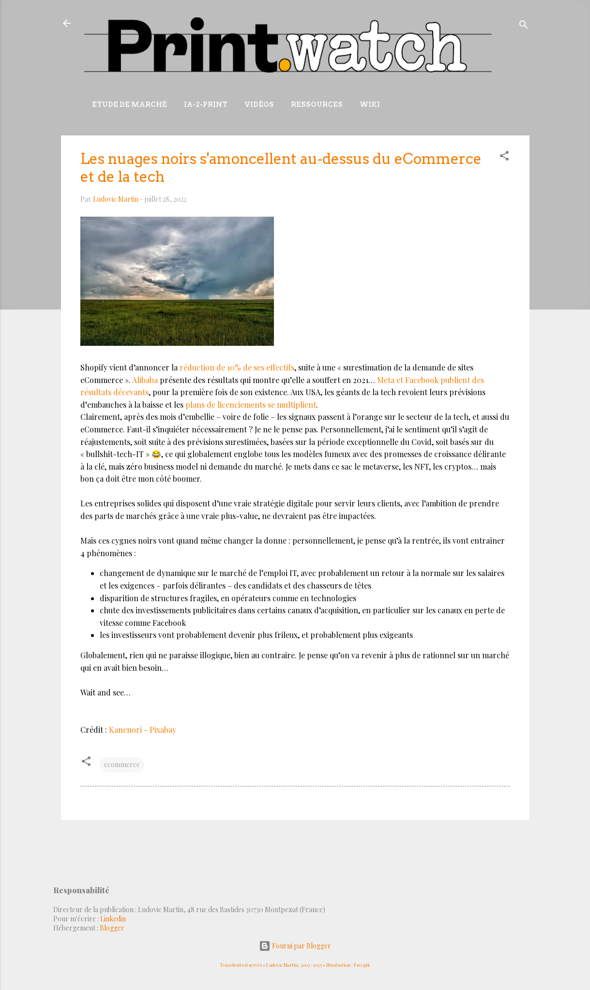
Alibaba (145, 380)
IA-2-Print (205, 104)
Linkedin (113, 918)
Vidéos (259, 104)
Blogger (112, 927)
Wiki (370, 104)
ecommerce (122, 764)
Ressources (317, 104)
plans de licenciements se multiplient (250, 404)
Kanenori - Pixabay (142, 729)
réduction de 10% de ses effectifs (237, 367)
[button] (504, 157)
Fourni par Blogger (295, 945)
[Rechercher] (523, 26)
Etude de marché (129, 104)
